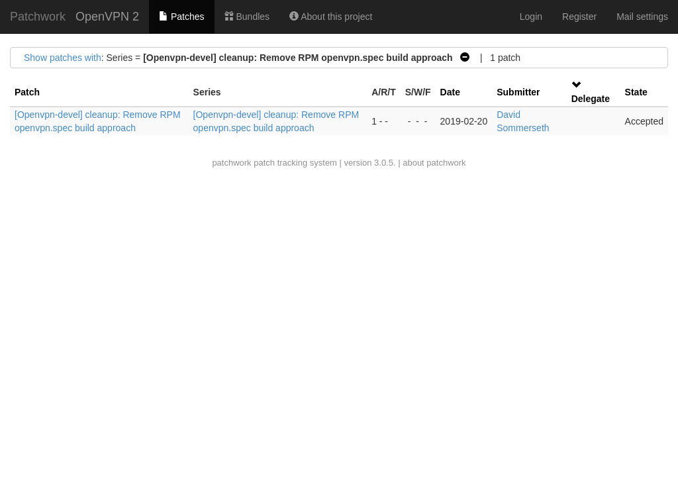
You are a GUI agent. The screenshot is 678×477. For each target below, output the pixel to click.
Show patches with (62, 57)
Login (531, 16)
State (636, 92)
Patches (181, 16)
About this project (330, 16)
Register (579, 16)
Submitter (518, 92)
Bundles (246, 16)
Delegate (590, 98)
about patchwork (434, 163)
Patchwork (38, 16)
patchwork (231, 163)
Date (450, 92)
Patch (27, 92)
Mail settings (642, 16)
